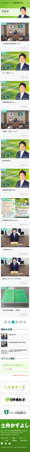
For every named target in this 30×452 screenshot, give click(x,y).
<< (5, 322)
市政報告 (14, 440)
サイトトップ (4, 438)
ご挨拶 (13, 438)
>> (24, 322)
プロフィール (22, 438)
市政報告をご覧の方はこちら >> (21, 375)
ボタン (28, 3)
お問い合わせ (24, 440)
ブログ (6, 440)
